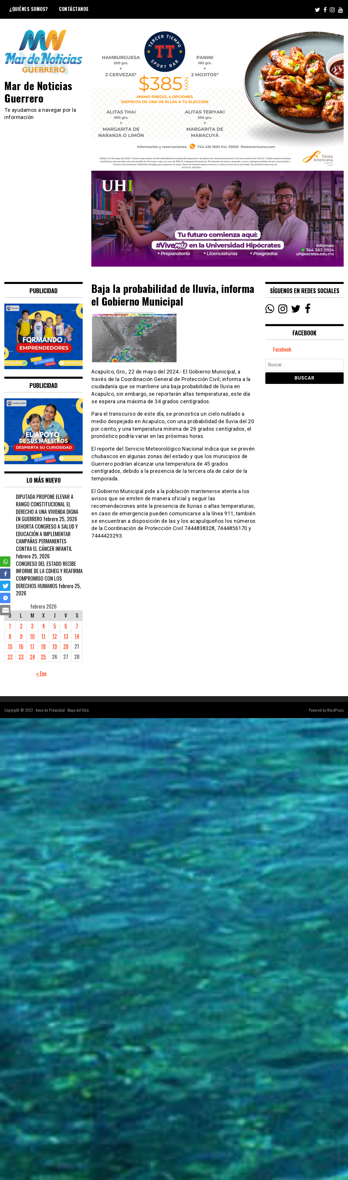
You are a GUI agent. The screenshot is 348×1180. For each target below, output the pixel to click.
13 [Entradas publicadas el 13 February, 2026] (66, 636)
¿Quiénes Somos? (28, 8)
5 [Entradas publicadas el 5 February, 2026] (54, 625)
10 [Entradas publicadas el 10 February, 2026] (32, 636)
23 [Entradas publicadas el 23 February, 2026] (21, 656)
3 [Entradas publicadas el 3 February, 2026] (32, 625)
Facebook (282, 349)
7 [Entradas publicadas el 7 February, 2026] (77, 625)
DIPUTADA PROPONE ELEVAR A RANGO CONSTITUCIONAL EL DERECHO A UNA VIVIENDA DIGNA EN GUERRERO (47, 508)
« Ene (41, 673)
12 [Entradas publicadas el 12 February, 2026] (54, 636)
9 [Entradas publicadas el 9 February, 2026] (21, 636)
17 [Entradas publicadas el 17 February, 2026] (32, 646)
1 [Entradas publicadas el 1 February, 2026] (10, 625)
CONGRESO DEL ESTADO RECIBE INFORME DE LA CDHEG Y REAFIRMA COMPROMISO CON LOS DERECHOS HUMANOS (49, 575)
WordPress (335, 710)
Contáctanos (74, 8)
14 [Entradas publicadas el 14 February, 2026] (77, 636)
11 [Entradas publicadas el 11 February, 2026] (43, 636)
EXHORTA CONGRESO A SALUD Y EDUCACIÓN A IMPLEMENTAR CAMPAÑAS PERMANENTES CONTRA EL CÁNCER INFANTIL (47, 537)
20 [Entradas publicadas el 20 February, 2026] (66, 646)
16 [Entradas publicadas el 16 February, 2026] (21, 646)
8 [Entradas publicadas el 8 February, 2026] (10, 636)
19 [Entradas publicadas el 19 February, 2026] (54, 646)
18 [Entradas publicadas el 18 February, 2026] (43, 646)
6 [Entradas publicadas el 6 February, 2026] (65, 625)
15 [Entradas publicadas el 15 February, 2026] (10, 646)
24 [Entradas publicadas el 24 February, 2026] (32, 656)
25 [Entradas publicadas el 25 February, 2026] (43, 656)
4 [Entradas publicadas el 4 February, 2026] (43, 625)
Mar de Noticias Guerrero (38, 91)
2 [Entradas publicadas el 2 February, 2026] (21, 625)
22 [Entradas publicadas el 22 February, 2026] (10, 656)
